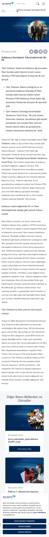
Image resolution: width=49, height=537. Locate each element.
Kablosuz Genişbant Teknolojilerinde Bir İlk (31, 10)
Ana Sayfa (4, 10)
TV (15, 287)
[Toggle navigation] (43, 3)
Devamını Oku (24, 449)
